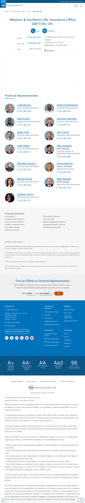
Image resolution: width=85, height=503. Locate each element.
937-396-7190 (65, 111)
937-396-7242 (65, 187)
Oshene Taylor (25, 194)
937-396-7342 (25, 185)
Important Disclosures (51, 345)
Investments (48, 318)
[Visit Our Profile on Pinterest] (27, 338)
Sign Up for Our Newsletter (17, 331)
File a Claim (67, 313)
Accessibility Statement (48, 381)
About (66, 334)
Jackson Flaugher (67, 118)
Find (24, 293)
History (66, 337)
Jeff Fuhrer (63, 132)
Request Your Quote (70, 321)
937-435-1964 (35, 37)
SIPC (66, 246)
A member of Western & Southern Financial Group (71, 1)
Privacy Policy (31, 381)
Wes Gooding (64, 145)
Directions (50, 50)
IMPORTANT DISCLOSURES (13, 242)
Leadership (67, 340)
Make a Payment (69, 309)
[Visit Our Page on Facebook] (6, 338)
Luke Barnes (24, 105)
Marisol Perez (24, 178)
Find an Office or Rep (18, 11)
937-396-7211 (25, 125)
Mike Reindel (64, 178)
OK (81, 500)
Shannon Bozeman (67, 105)
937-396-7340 (65, 172)
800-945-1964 (35, 43)
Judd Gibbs (23, 145)
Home (7, 11)
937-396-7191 (64, 125)
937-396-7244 (25, 111)
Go (59, 293)
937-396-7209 (65, 138)
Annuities (47, 315)
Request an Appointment (68, 317)
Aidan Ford (23, 132)
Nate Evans (23, 118)
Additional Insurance (51, 321)
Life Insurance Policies (51, 312)
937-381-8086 (65, 157)
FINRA (63, 246)
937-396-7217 (25, 200)
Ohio (29, 11)
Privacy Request (17, 381)
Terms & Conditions (67, 381)
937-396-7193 (25, 138)
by (37, 293)
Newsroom (67, 343)
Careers (66, 346)
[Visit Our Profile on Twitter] (12, 338)
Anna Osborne (65, 163)
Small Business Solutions (52, 324)
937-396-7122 (25, 169)
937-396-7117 (25, 152)
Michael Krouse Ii (26, 163)
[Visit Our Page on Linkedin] (22, 338)
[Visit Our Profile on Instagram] (17, 338)
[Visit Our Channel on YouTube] (32, 338)
